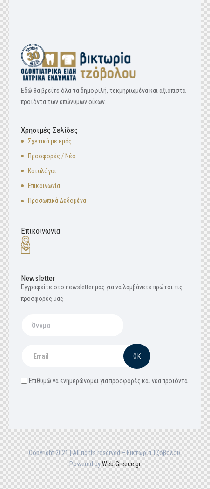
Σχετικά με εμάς (50, 141)
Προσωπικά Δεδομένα (57, 200)
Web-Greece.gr (121, 464)
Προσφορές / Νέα (51, 156)
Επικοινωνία (44, 185)
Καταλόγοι (42, 171)
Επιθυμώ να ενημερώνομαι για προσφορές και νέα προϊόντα (104, 381)
